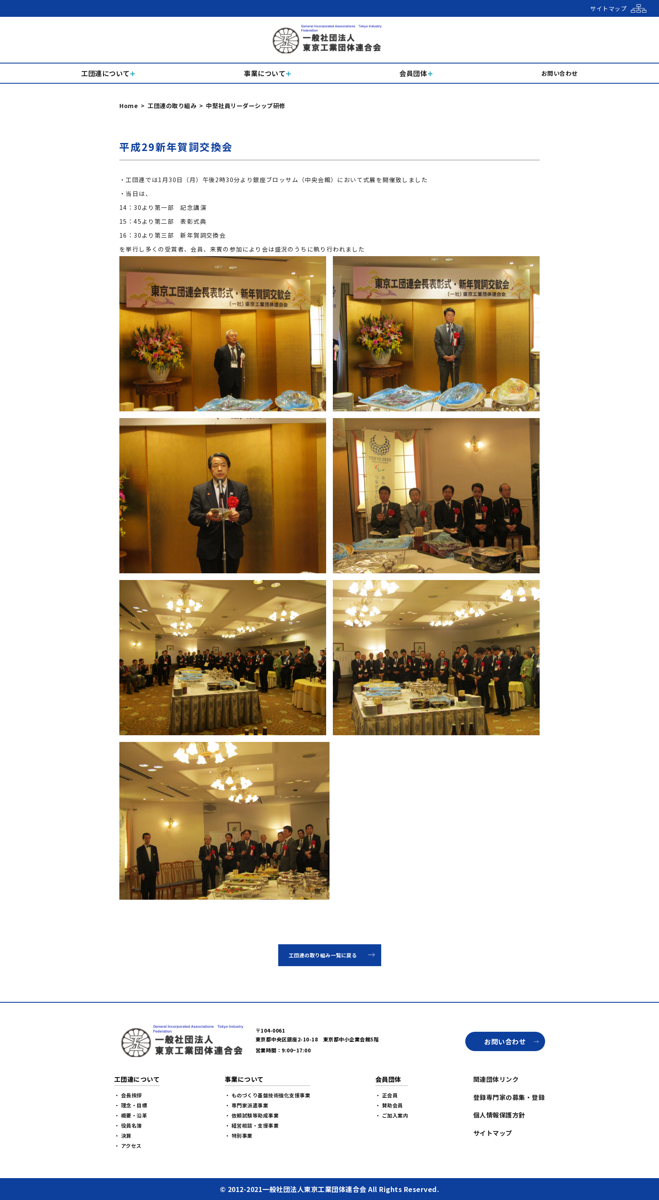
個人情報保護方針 (499, 1114)
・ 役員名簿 (128, 1125)
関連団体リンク (496, 1079)
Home (128, 105)
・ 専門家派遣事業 (247, 1105)
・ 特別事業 (239, 1135)
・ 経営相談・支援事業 (252, 1125)
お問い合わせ (505, 1041)
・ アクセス (128, 1145)
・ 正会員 (386, 1095)
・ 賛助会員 (389, 1105)
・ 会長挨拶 (128, 1095)
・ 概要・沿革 (131, 1115)
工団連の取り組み (172, 105)
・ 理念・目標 (131, 1105)
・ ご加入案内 (392, 1115)
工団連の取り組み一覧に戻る (323, 955)
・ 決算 (123, 1135)
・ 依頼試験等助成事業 (252, 1115)
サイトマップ (492, 1132)
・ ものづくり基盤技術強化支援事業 (268, 1095)
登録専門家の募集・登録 (509, 1097)
